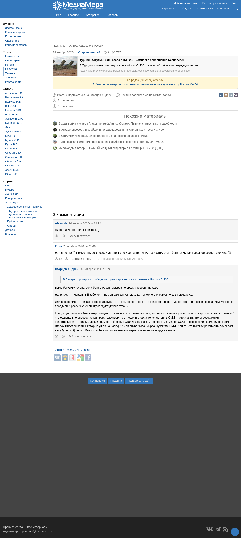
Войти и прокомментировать (72, 350)
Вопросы (112, 15)
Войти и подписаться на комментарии (146, 95)
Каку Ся (125, 258)
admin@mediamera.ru (39, 531)
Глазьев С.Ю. (13, 110)
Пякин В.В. (11, 148)
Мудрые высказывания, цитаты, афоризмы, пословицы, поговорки (23, 214)
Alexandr (61, 223)
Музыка (9, 189)
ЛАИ (8, 127)
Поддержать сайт (139, 380)
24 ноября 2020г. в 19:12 (85, 223)
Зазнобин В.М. (14, 118)
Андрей (137, 258)
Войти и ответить (79, 236)
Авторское (93, 15)
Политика (11, 69)
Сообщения (185, 8)
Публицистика (15, 221)
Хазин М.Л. (12, 169)
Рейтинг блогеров (16, 44)
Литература (12, 202)
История (10, 64)
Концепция (97, 380)
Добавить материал (186, 3)
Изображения (13, 198)
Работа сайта (13, 81)
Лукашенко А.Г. (14, 131)
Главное (73, 15)
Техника (10, 73)
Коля (58, 246)
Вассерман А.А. (14, 97)
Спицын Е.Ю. (13, 152)
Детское (10, 230)
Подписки (168, 8)
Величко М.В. (13, 101)
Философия (12, 60)
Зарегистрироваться (215, 3)
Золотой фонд (14, 27)
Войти (235, 3)
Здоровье (11, 77)
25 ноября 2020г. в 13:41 (96, 269)
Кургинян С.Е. (13, 123)
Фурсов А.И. (12, 165)
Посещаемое (13, 36)
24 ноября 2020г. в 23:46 (79, 246)
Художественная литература (24, 206)
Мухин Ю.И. (12, 140)
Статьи (11, 225)
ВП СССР (11, 105)
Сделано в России (91, 45)
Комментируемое (15, 32)
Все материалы (37, 527)
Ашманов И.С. (14, 93)
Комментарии (205, 8)
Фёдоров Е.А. (13, 161)
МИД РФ (10, 135)
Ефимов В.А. (13, 114)
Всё (58, 15)
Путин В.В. (11, 144)
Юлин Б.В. (11, 174)
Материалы (224, 8)
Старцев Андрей (89, 52)
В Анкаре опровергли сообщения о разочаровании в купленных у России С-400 (145, 84)
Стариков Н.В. (14, 157)
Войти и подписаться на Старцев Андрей (84, 95)
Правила (116, 380)
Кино (8, 185)
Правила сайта (13, 527)
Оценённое (12, 40)
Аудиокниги (12, 193)
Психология (12, 56)
